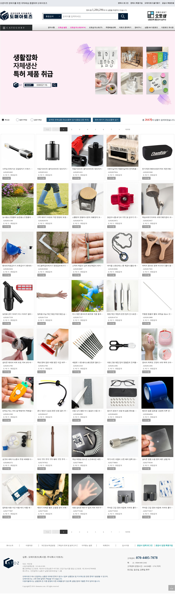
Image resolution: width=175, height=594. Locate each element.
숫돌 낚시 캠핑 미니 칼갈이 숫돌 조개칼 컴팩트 (87, 410)
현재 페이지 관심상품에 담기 (106, 120)
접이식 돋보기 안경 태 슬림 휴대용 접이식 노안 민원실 (122, 410)
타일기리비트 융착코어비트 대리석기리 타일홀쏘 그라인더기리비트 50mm (52, 169)
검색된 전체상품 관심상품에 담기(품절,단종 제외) (69, 120)
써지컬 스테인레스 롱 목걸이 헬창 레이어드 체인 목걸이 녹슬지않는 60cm (122, 265)
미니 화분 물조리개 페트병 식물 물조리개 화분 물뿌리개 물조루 (87, 314)
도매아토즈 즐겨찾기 (152, 3)
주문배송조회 (111, 27)
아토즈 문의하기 (125, 27)
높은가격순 (23, 120)
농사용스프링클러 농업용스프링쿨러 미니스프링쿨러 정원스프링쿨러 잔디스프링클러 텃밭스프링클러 (18, 217)
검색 (123, 16)
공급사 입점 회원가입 (164, 545)
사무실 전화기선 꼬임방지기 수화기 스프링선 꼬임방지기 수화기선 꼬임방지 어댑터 (18, 169)
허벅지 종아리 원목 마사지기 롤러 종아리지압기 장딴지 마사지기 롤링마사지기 (157, 265)
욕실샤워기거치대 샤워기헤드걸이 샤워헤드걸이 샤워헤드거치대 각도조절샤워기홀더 (157, 217)
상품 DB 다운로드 (151, 27)
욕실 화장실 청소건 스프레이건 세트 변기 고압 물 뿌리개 (87, 459)
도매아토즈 (16, 15)
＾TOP (171, 588)
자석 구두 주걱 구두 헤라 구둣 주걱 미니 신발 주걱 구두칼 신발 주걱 (52, 459)
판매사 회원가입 (136, 3)
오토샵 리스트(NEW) (78, 27)
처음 (47, 129)
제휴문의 (106, 545)
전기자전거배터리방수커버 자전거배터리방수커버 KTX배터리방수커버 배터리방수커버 (157, 169)
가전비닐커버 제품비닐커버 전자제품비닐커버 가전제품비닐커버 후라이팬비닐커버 (122, 169)
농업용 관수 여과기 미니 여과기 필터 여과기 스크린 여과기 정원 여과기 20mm (18, 314)
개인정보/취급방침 (48, 545)
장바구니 (138, 27)
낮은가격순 (38, 120)
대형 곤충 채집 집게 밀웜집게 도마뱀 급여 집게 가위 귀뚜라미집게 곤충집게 (122, 362)
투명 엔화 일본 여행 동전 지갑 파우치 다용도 (52, 362)
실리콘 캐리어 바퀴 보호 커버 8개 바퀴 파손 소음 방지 (18, 362)
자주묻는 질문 (87, 545)
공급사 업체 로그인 (144, 545)
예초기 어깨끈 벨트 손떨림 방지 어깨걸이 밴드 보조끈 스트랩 (52, 507)
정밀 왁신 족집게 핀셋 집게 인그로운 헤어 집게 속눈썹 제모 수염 (122, 314)
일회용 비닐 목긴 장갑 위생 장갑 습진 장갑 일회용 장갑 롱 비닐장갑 (52, 314)
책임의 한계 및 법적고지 (68, 545)
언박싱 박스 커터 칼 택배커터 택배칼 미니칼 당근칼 (18, 410)
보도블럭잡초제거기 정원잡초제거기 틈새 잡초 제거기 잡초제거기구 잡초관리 (52, 265)
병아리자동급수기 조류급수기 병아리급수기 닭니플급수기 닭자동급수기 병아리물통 (18, 265)
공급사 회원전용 (168, 3)
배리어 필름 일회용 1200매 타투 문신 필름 (157, 410)
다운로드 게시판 (167, 27)
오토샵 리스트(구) (95, 27)
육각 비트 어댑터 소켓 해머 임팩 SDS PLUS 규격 (122, 459)
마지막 (127, 129)
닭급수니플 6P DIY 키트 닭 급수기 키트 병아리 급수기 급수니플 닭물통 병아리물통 (122, 217)
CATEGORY (16, 28)
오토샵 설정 (62, 27)
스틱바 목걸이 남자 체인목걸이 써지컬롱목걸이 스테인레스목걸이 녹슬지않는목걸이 (87, 265)
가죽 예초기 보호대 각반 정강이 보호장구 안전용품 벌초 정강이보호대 (52, 217)
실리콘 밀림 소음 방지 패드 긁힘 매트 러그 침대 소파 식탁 (157, 459)
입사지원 (125, 545)
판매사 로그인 (123, 3)
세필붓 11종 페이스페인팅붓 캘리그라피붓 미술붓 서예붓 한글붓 (87, 362)
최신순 (7, 120)
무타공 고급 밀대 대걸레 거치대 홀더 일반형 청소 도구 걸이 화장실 (157, 507)
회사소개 (9, 545)
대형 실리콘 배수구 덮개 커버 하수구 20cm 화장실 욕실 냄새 (87, 507)
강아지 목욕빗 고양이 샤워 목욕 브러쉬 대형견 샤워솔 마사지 (157, 362)
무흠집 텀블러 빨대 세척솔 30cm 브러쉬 (157, 314)
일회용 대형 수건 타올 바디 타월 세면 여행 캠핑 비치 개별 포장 (18, 507)
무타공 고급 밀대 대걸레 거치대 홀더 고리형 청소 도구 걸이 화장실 (122, 507)
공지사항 (51, 27)
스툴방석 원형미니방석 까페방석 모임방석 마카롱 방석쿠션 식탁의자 (87, 217)
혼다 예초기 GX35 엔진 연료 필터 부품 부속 (52, 410)
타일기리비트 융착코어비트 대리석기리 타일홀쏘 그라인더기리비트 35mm (87, 169)
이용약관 (29, 545)
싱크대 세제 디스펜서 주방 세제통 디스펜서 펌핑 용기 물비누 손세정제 (18, 459)
